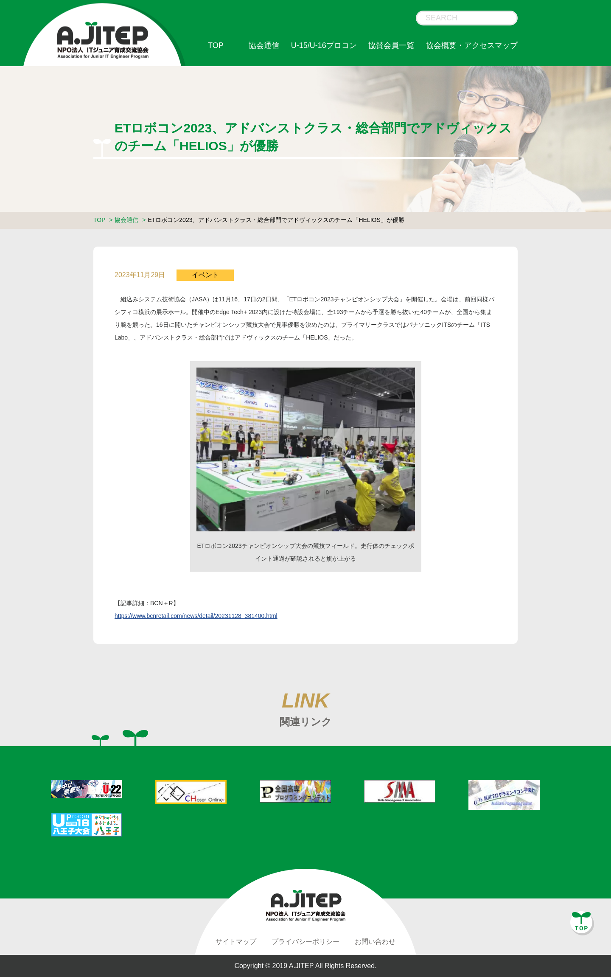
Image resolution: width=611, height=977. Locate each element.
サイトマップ (236, 941)
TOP (216, 45)
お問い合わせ (375, 941)
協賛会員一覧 (391, 45)
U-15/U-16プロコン (324, 45)
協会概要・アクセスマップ (472, 45)
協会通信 (264, 45)
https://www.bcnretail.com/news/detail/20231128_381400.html (196, 615)
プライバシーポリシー (305, 941)
